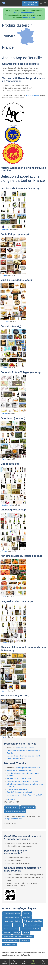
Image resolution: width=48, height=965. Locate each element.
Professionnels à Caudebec (33, 921)
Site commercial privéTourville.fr (30, 3)
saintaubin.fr (25, 940)
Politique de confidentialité (24, 13)
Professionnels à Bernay (11, 917)
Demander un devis (12, 807)
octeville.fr (29, 937)
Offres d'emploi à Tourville (16, 759)
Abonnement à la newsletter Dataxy (24, 795)
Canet (4, 597)
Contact (43, 962)
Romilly (4, 737)
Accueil (4, 962)
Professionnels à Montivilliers (13, 937)
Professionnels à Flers (11, 929)
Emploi (24, 962)
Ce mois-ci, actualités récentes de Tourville (22, 781)
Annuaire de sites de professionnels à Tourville (24, 756)
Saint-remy (6, 229)
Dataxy (23, 816)
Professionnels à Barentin (12, 913)
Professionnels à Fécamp (33, 925)
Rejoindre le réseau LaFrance (15, 811)
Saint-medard (7, 505)
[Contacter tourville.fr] (45, 3)
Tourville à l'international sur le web (19, 792)
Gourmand (33, 962)
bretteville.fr (26, 917)
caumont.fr (7, 925)
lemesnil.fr (7, 933)
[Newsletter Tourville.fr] (41, 3)
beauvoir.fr (27, 913)
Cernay (4, 691)
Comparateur (14, 962)
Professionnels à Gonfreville (30, 929)
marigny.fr (17, 933)
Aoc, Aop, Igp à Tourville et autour (19, 778)
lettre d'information (33, 95)
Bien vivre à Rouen (10, 944)
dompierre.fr (18, 925)
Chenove (5, 321)
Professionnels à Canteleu (12, 921)
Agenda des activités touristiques (19, 770)
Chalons (5, 551)
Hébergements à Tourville (24, 748)
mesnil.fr (26, 933)
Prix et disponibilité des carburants (27, 768)
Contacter (11, 799)
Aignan (4, 459)
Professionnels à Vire (10, 940)
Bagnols (5, 413)
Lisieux (4, 275)
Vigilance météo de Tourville (17, 789)
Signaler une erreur (28, 807)
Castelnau (5, 643)
